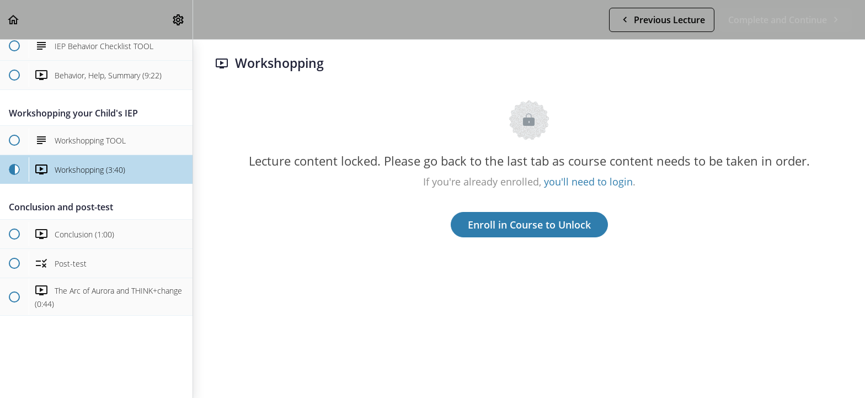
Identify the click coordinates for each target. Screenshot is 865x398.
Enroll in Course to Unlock (529, 224)
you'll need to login (588, 181)
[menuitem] (179, 19)
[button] (14, 19)
